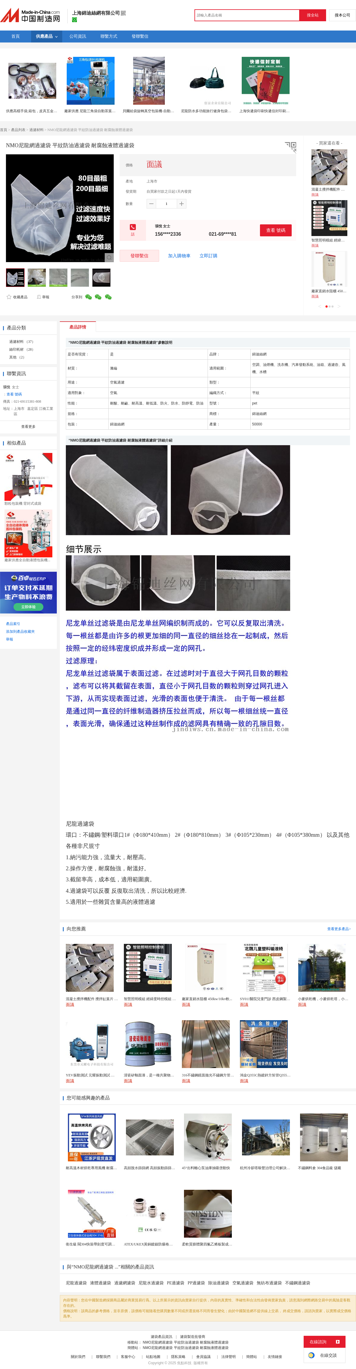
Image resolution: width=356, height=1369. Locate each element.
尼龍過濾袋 (76, 1283)
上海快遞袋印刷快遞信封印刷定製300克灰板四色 (278, 111)
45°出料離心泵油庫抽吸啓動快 (206, 1168)
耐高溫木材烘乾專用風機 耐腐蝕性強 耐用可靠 (102, 1168)
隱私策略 (178, 1357)
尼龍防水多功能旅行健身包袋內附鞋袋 (211, 111)
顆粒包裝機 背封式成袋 (22, 503)
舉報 (42, 297)
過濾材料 (36, 130)
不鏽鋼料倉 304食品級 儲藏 (319, 1168)
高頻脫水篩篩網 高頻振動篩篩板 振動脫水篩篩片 (162, 1168)
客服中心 (128, 1357)
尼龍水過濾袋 (151, 1283)
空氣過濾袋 (242, 1283)
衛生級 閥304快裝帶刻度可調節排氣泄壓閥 (99, 1244)
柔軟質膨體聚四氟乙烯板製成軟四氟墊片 (214, 1244)
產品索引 (13, 624)
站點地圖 (153, 1357)
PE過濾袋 (175, 1283)
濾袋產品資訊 (161, 1337)
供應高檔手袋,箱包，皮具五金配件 (33, 111)
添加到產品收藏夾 (20, 631)
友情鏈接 (275, 1357)
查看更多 (28, 427)
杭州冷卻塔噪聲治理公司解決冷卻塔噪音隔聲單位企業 (283, 1168)
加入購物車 (179, 255)
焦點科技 (184, 1363)
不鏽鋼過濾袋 (297, 1283)
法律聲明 (228, 1357)
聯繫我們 (103, 1357)
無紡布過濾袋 (269, 1283)
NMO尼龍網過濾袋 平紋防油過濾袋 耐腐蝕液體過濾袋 (186, 1342)
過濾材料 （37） (22, 342)
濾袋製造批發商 (192, 1337)
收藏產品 (17, 297)
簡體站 (251, 1357)
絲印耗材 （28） (22, 349)
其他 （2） (17, 357)
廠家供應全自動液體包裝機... (27, 560)
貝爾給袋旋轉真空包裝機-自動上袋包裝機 (155, 111)
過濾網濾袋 (124, 1283)
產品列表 (18, 130)
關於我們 (78, 1357)
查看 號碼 (275, 230)
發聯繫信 (139, 255)
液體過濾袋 (100, 1283)
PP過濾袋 (196, 1283)
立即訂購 (208, 255)
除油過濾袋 (218, 1283)
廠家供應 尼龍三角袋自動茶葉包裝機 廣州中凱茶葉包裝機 (110, 111)
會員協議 (203, 1357)
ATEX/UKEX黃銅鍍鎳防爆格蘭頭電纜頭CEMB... (162, 1244)
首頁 (3, 130)
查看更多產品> (339, 929)
